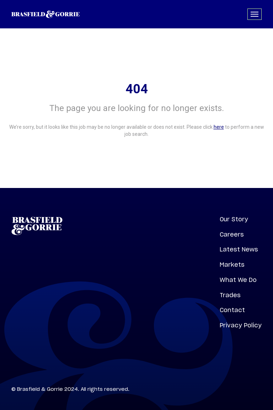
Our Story (234, 219)
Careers (232, 234)
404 (136, 89)
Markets (232, 264)
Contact (232, 310)
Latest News (239, 249)
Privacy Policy (241, 325)
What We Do (238, 279)
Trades (230, 295)
